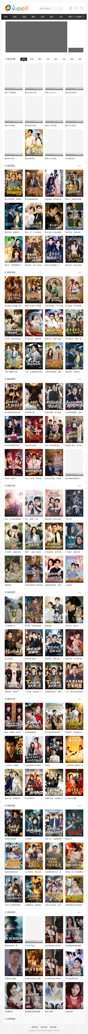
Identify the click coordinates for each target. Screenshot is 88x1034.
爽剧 (33, 17)
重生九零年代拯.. (31, 92)
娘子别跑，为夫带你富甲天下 (75, 306)
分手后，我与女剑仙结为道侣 (15, 339)
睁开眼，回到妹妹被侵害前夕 (35, 626)
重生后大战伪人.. (71, 125)
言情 (42, 17)
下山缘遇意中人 (10, 626)
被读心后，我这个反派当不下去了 (57, 339)
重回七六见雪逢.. (51, 158)
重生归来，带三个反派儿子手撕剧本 (38, 265)
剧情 (79, 59)
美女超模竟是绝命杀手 (13, 412)
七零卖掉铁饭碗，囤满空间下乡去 (57, 372)
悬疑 (71, 59)
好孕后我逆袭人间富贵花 (34, 585)
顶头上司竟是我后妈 (52, 445)
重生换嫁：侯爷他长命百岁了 (55, 199)
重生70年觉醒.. (10, 125)
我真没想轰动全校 (11, 872)
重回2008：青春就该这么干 (75, 232)
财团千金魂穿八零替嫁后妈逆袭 (36, 306)
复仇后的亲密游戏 (71, 978)
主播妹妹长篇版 (10, 978)
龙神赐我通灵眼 (30, 732)
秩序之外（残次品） (72, 626)
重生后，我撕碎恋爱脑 (73, 199)
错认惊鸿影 (9, 659)
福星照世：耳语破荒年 (73, 732)
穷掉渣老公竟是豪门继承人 (14, 306)
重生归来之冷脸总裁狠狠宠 (54, 232)
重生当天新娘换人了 (52, 265)
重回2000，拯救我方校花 (14, 232)
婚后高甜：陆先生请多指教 (54, 519)
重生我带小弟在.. (31, 125)
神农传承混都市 (30, 659)
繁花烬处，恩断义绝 (52, 659)
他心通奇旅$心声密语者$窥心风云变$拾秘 (60, 978)
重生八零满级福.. (11, 92)
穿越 (24, 17)
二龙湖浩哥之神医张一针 (74, 765)
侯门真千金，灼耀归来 (33, 339)
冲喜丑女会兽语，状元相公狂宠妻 (57, 905)
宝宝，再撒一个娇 (31, 519)
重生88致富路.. (30, 158)
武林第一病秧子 (10, 478)
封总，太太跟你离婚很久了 (14, 519)
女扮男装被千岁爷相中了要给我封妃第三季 (40, 765)
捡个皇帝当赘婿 (71, 798)
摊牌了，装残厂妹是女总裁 (34, 552)
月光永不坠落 (30, 946)
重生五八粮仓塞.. (51, 125)
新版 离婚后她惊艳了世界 (74, 478)
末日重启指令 (70, 158)
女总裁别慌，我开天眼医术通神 (56, 552)
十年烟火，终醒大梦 (72, 552)
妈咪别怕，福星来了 (12, 692)
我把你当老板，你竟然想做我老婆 (57, 478)
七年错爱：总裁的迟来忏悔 (14, 552)
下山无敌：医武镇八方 (33, 692)
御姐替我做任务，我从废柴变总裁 (57, 585)
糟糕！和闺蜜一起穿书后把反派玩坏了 (18, 732)
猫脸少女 (68, 839)
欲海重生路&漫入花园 (32, 978)
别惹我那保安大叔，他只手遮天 (56, 872)
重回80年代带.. (10, 158)
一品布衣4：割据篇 (11, 765)
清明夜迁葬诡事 (10, 839)
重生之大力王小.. (51, 92)
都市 (51, 17)
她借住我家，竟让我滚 (53, 412)
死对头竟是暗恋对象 (12, 445)
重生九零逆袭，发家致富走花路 (16, 199)
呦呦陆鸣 (8, 585)
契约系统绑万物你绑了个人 (54, 732)
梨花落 (47, 765)
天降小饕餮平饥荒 (11, 372)
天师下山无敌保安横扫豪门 (14, 905)
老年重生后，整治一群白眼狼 (75, 339)
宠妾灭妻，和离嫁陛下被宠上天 (16, 798)
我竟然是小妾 (30, 412)
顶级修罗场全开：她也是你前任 (56, 692)
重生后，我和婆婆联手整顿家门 (16, 265)
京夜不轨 (68, 519)
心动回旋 (68, 585)
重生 (15, 17)
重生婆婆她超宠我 (31, 199)
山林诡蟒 (28, 839)
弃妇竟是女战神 (30, 445)
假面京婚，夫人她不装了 (74, 659)
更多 (80, 166)
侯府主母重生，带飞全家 (54, 306)
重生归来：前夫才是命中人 (75, 265)
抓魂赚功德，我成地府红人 (34, 905)
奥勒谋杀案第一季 (11, 946)
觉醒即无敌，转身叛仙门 (54, 798)
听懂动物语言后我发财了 (74, 905)
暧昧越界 (48, 626)
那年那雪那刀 (30, 798)
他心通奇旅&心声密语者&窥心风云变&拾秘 (60, 946)
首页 (6, 17)
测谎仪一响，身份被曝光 (74, 872)
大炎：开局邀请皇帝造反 (34, 372)
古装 (61, 17)
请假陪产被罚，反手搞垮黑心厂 (76, 445)
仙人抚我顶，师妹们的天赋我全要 (37, 872)
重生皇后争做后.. (71, 92)
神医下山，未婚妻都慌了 (54, 839)
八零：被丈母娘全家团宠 (74, 692)
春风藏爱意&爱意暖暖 (73, 946)
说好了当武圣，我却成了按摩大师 (37, 478)
